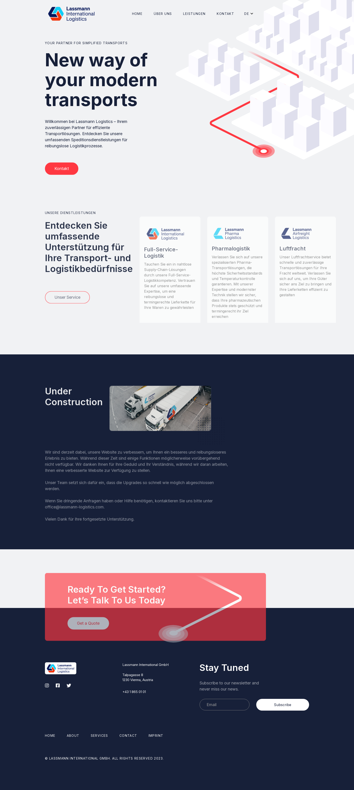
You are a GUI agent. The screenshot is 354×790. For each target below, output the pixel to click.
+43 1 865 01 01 (134, 692)
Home (137, 14)
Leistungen (194, 14)
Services (99, 735)
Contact (128, 735)
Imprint (156, 735)
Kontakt (225, 14)
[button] (162, 14)
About (73, 735)
